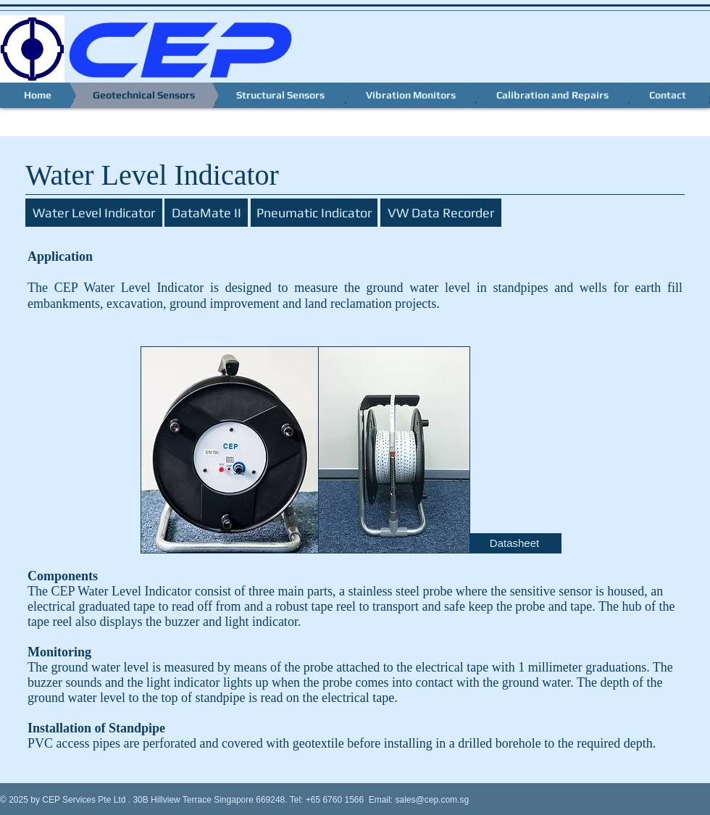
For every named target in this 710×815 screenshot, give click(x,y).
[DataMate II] (206, 212)
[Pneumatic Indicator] (314, 212)
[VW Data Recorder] (440, 212)
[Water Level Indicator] (93, 212)
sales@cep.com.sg (432, 800)
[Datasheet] (514, 543)
